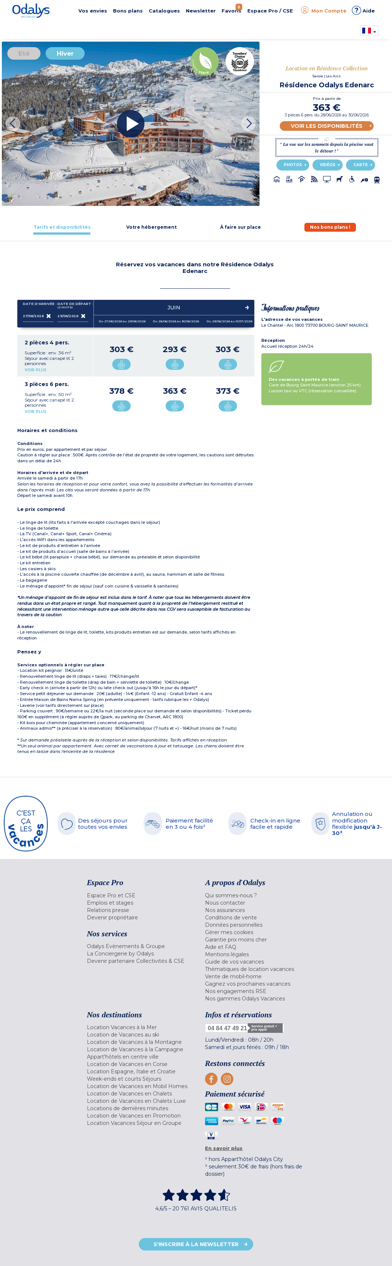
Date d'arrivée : (38, 305)
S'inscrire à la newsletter (196, 1244)
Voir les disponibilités (327, 126)
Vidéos (327, 164)
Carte (360, 164)
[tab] (62, 227)
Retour (365, 1245)
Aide (363, 10)
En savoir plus (224, 1148)
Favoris (232, 9)
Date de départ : (72, 305)
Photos (293, 164)
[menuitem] (140, 895)
